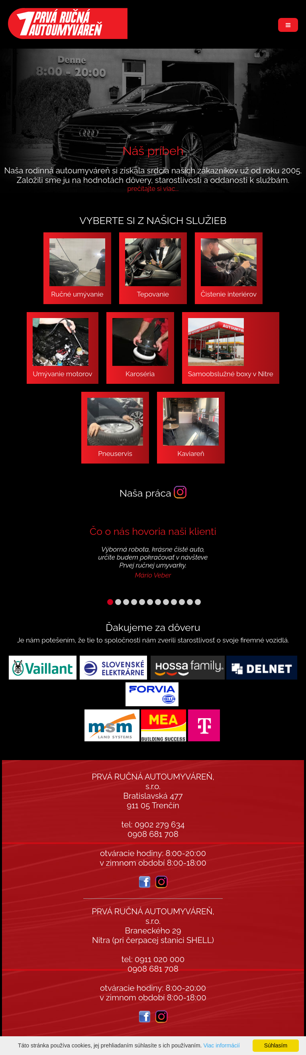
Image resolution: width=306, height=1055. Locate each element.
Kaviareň (191, 428)
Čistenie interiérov (229, 268)
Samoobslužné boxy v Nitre (230, 348)
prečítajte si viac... (152, 189)
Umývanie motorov (62, 348)
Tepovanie (153, 268)
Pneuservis (115, 428)
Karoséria (140, 348)
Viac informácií (221, 1045)
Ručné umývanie (77, 268)
